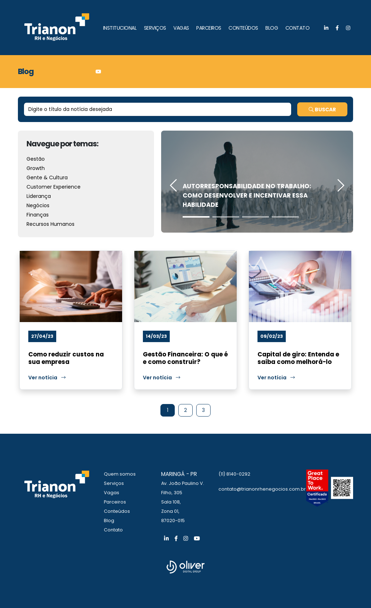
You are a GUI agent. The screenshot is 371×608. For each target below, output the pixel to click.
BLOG (271, 27)
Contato (113, 530)
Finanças (37, 214)
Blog (109, 520)
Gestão (35, 158)
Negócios (37, 205)
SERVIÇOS (155, 27)
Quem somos (120, 474)
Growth (35, 168)
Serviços (114, 483)
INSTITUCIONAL (120, 27)
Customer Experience (53, 186)
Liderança (38, 196)
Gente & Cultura (47, 177)
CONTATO (297, 27)
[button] (196, 216)
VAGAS (181, 27)
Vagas (111, 493)
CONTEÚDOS (243, 27)
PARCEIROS (208, 27)
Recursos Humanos (50, 224)
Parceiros (115, 502)
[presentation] (173, 186)
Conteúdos (117, 511)
